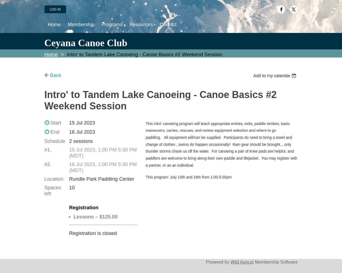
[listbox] (275, 75)
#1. (47, 150)
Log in (55, 9)
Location (54, 179)
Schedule (54, 141)
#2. (47, 164)
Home (51, 54)
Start (56, 123)
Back (55, 75)
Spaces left (52, 190)
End (55, 132)
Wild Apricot (242, 261)
